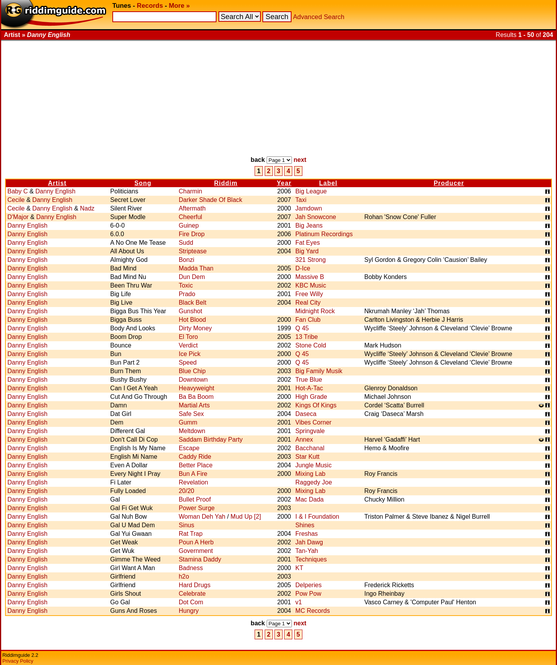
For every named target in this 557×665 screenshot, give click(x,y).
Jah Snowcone (315, 217)
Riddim (225, 183)
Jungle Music (313, 465)
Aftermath (192, 208)
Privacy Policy (17, 661)
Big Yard (307, 251)
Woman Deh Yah (202, 516)
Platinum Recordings (324, 234)
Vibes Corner (313, 422)
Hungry (189, 610)
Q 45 (302, 328)
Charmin (190, 191)
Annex (304, 439)
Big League (311, 191)
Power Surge (197, 508)
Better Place (196, 465)
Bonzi (186, 259)
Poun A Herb (196, 542)
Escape (189, 448)
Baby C (17, 191)
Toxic (186, 285)
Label (328, 183)
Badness (191, 568)
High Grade (311, 396)
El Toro (188, 336)
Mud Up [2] (245, 516)
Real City (308, 302)
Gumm (188, 422)
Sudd (186, 242)
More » (179, 5)
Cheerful (190, 217)
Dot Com (191, 602)
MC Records (312, 610)
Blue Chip (192, 371)
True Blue (308, 379)
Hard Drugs (195, 585)
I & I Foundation (317, 516)
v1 (298, 602)
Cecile (15, 200)
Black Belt (192, 302)
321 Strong (310, 259)
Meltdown (192, 431)
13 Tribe (306, 336)
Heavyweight (197, 388)
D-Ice (302, 268)
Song (143, 183)
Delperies (308, 585)
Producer (449, 183)
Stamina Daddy (200, 559)
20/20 (186, 491)
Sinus (186, 525)
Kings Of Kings (316, 405)
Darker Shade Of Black (211, 200)
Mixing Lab (310, 473)
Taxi (300, 200)
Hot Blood (192, 319)
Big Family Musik (318, 371)
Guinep (189, 225)
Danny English (55, 191)
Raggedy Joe (313, 482)
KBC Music (310, 285)
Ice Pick (190, 354)
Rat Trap (191, 533)
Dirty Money (195, 328)
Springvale (310, 431)
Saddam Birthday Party (211, 439)
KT (299, 568)
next (299, 159)
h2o (184, 576)
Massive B (309, 277)
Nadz (87, 208)
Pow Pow (308, 593)
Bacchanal (310, 448)
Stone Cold (310, 345)
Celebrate (192, 593)
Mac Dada (309, 499)
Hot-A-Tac (309, 388)
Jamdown (308, 208)
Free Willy (309, 294)
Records (150, 5)
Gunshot (190, 311)
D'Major (18, 217)
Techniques (311, 559)
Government (196, 550)
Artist (57, 183)
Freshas (306, 533)
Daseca (305, 414)
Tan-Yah (306, 550)
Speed (188, 362)
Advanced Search (318, 17)
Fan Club (308, 319)
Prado (187, 294)
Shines (304, 525)
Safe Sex (191, 414)
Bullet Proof (195, 499)
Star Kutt (307, 456)
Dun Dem (192, 277)
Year (284, 183)
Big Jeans (309, 225)
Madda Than (196, 268)
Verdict (188, 345)
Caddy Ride (195, 456)
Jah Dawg (309, 542)
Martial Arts (194, 405)
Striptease (193, 251)
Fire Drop (192, 234)
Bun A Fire (193, 473)
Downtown (193, 379)
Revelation (193, 482)
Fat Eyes (307, 242)
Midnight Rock (315, 311)
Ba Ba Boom (196, 396)
